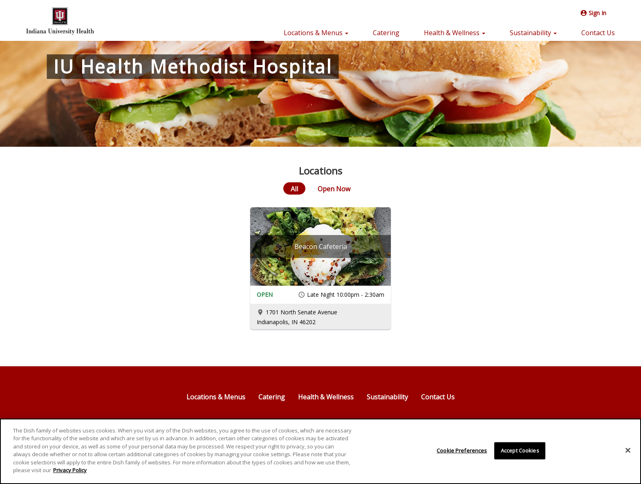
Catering (386, 32)
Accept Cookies (520, 450)
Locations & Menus (215, 396)
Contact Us (598, 32)
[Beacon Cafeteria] (320, 246)
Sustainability (387, 396)
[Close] (628, 450)
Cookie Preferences (462, 450)
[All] (294, 188)
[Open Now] (334, 188)
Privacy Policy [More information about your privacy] (70, 470)
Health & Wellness (326, 396)
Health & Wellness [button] (454, 32)
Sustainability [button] (533, 32)
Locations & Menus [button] (316, 32)
